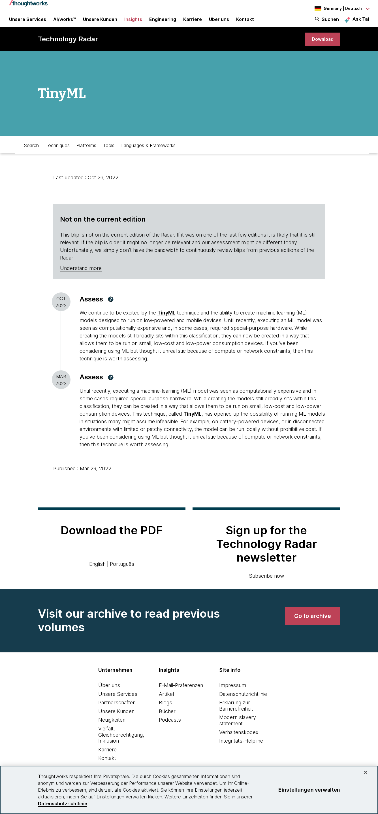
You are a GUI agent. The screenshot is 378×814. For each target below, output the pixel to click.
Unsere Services (117, 702)
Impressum (232, 693)
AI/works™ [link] (64, 23)
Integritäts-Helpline (241, 749)
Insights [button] (133, 23)
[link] (321, 46)
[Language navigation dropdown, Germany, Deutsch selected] (338, 8)
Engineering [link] (162, 23)
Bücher (167, 719)
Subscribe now (266, 583)
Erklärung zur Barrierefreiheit (236, 713)
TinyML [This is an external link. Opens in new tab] (166, 321)
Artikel (166, 702)
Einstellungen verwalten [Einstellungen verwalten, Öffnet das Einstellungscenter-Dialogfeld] (309, 790)
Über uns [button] (219, 23)
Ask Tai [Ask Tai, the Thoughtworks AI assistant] (361, 23)
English (97, 572)
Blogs (165, 710)
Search (31, 152)
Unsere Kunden (116, 719)
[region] (189, 790)
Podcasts (170, 728)
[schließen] (365, 772)
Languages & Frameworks (148, 152)
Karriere (107, 757)
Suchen (330, 23)
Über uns (109, 693)
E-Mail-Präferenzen (181, 693)
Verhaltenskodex (238, 740)
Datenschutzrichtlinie (243, 702)
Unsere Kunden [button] (100, 23)
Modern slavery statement (237, 728)
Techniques (58, 152)
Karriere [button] (192, 23)
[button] (111, 307)
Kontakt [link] (245, 23)
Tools (108, 152)
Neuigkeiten (111, 728)
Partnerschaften (117, 710)
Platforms (86, 152)
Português (122, 572)
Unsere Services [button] (27, 23)
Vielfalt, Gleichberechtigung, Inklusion (121, 742)
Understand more (81, 276)
